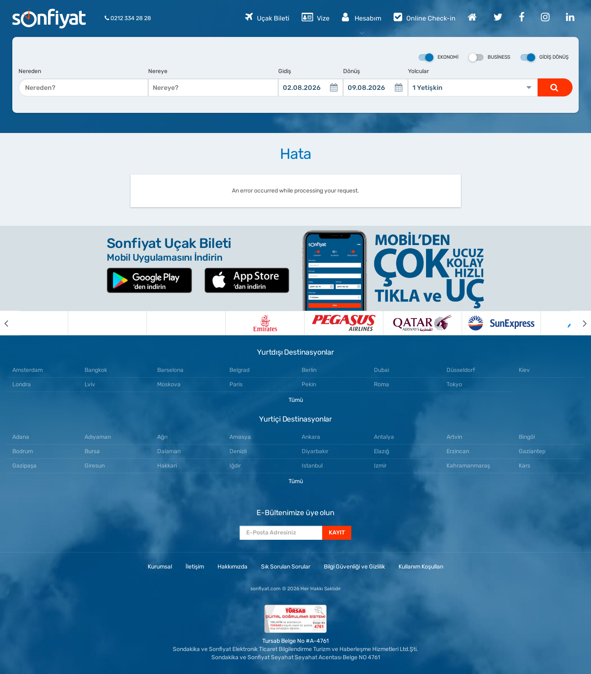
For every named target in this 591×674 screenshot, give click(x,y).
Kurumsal (160, 566)
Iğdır (235, 465)
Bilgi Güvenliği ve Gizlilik (354, 566)
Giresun (95, 465)
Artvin (454, 436)
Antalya (384, 436)
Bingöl (527, 436)
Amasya (240, 436)
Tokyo (454, 384)
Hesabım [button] (361, 17)
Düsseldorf (461, 370)
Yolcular (418, 71)
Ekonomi (438, 57)
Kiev (524, 370)
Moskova (169, 384)
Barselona (170, 370)
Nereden (29, 71)
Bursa (92, 451)
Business (489, 57)
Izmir (380, 465)
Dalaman (169, 451)
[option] (60, 323)
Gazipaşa (24, 465)
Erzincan (458, 451)
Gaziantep (532, 451)
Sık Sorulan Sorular (285, 566)
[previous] (10, 323)
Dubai (381, 370)
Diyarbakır (315, 451)
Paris (236, 384)
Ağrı (162, 436)
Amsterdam (27, 370)
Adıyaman (98, 436)
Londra (21, 384)
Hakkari (167, 465)
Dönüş (351, 71)
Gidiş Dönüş (544, 57)
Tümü (296, 400)
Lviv (90, 384)
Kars (524, 465)
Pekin (309, 384)
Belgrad (239, 370)
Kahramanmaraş (468, 465)
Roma (381, 384)
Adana (20, 436)
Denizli (238, 451)
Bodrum (22, 451)
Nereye (157, 71)
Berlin (309, 370)
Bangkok (96, 370)
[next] (580, 323)
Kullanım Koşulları (421, 566)
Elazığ (381, 451)
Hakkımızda (232, 566)
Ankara (311, 436)
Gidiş (284, 71)
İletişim (195, 566)
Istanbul (312, 465)
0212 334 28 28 (128, 18)
